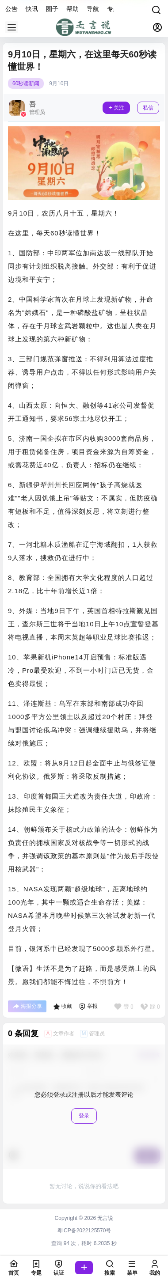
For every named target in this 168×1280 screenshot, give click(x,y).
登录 (84, 1116)
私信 (148, 108)
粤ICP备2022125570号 (84, 1230)
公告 (11, 8)
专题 (113, 8)
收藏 (62, 1006)
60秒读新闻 (25, 83)
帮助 (72, 8)
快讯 (32, 8)
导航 (93, 8)
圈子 (52, 8)
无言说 (104, 1218)
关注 (116, 108)
